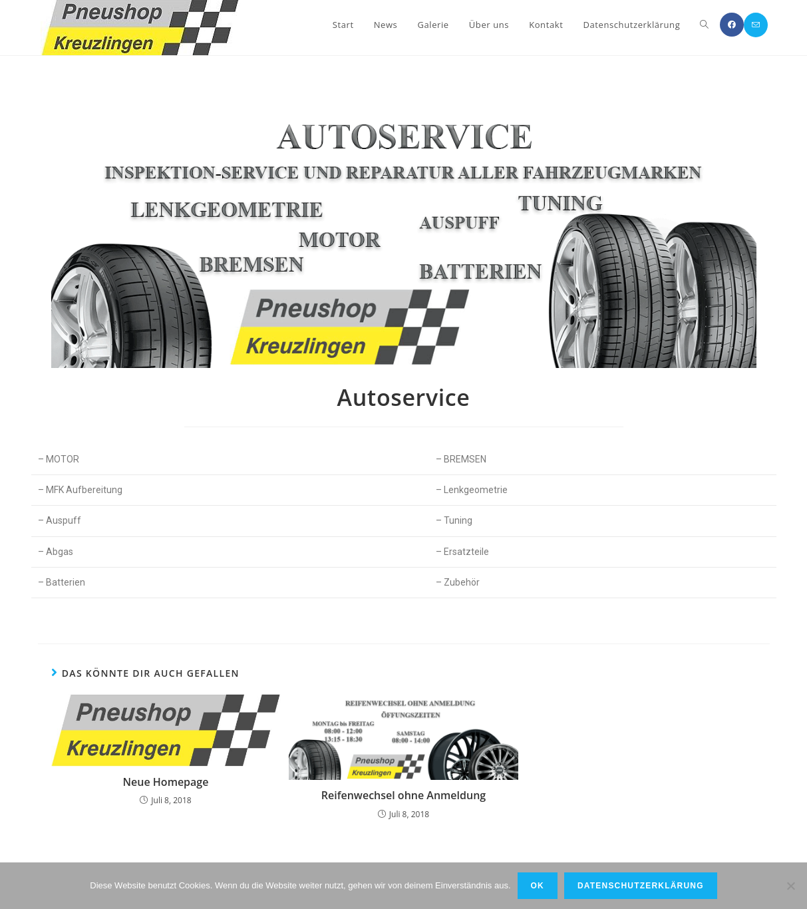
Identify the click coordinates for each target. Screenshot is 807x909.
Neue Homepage (166, 782)
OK (537, 885)
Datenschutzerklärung (640, 885)
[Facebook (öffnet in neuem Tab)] (732, 25)
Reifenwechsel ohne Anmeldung (403, 795)
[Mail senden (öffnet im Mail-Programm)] (756, 25)
